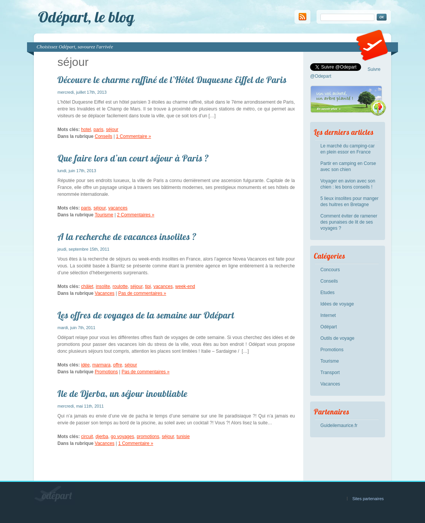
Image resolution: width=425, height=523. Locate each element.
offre (117, 365)
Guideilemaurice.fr (338, 425)
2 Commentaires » (135, 215)
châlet (87, 286)
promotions (148, 436)
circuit (87, 436)
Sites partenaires (368, 498)
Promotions (106, 371)
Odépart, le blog (86, 16)
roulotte (120, 286)
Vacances (105, 293)
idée (85, 365)
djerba (102, 436)
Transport (330, 372)
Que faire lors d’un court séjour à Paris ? (133, 158)
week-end (185, 286)
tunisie (183, 436)
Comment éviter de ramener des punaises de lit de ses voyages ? (348, 222)
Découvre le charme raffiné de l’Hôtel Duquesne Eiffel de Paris (172, 79)
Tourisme (104, 215)
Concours (330, 269)
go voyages (122, 436)
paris (98, 129)
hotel (86, 129)
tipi (148, 286)
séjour (112, 129)
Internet (328, 315)
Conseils (103, 136)
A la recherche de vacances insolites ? (126, 236)
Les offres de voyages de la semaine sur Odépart (145, 315)
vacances (117, 208)
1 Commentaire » (133, 136)
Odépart (328, 326)
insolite (103, 286)
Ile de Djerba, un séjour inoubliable (122, 393)
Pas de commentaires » (142, 293)
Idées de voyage (337, 304)
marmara (101, 365)
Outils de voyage (337, 338)
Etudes (327, 292)
